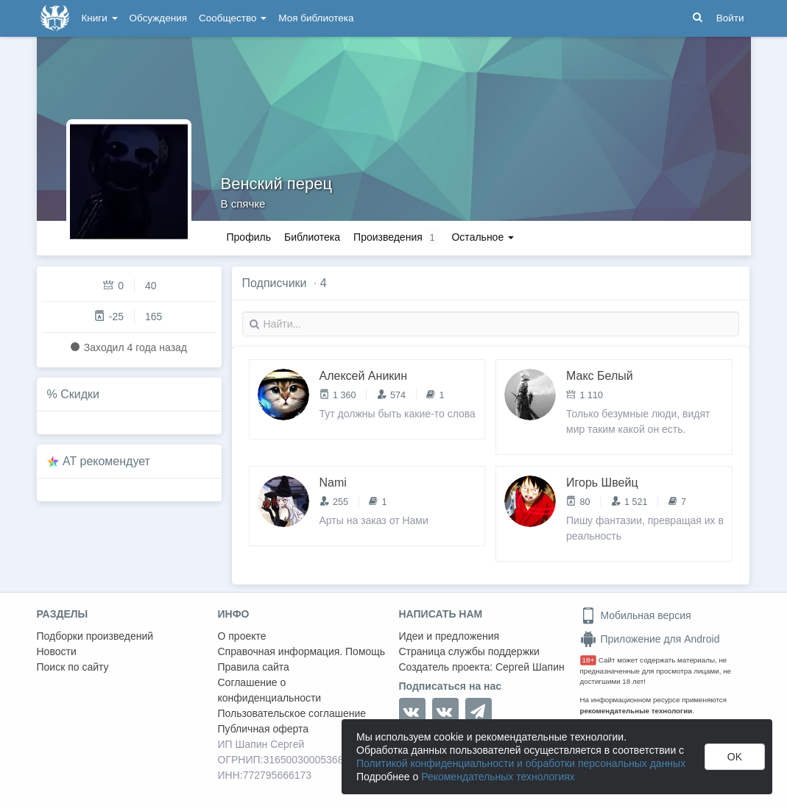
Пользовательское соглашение (292, 713)
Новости (57, 651)
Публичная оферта (263, 729)
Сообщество (233, 18)
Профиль (249, 237)
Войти (730, 18)
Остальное (482, 237)
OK (734, 757)
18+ (588, 660)
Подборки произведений (95, 636)
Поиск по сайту (73, 667)
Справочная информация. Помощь (302, 651)
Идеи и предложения (449, 636)
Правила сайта (253, 667)
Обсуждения (158, 18)
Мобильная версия (635, 615)
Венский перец (277, 183)
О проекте (242, 636)
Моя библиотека (315, 18)
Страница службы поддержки (469, 651)
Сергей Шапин (530, 667)
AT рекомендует (106, 461)
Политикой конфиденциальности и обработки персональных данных (520, 763)
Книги (100, 18)
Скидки (79, 394)
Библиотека (312, 237)
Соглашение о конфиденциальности (270, 690)
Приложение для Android (650, 639)
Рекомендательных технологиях (498, 776)
